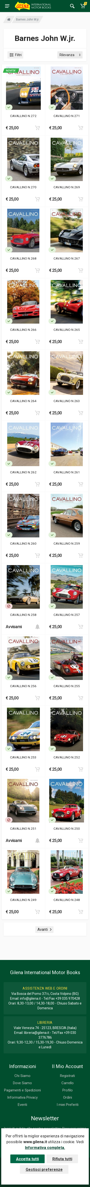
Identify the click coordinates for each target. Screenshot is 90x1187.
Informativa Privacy (22, 1097)
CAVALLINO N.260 (23, 543)
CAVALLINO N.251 (23, 828)
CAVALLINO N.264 (23, 401)
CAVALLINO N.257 (67, 615)
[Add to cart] (37, 128)
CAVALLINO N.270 (23, 187)
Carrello (67, 1083)
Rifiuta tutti (62, 1159)
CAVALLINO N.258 (23, 615)
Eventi (22, 1104)
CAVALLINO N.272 (23, 116)
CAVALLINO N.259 (67, 543)
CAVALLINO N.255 (67, 686)
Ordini (67, 1097)
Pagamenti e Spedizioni (22, 1090)
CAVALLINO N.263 (67, 401)
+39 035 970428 (67, 998)
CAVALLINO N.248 (67, 900)
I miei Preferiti (67, 1104)
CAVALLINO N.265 (67, 330)
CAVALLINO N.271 (67, 116)
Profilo (67, 1090)
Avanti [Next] (44, 929)
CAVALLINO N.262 (23, 472)
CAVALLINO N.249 (23, 900)
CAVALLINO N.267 (67, 258)
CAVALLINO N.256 (23, 686)
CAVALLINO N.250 (67, 828)
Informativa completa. (45, 1147)
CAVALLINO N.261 (67, 472)
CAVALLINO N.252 (67, 757)
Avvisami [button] (14, 626)
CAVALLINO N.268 (23, 258)
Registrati (67, 1076)
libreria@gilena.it (36, 1033)
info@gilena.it (30, 998)
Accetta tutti (27, 1159)
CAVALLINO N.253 (23, 757)
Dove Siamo (22, 1083)
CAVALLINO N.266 (23, 330)
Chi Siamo (22, 1076)
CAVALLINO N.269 (67, 187)
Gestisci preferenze (44, 1169)
